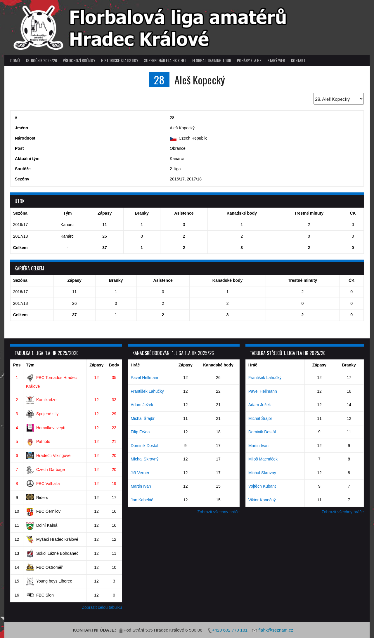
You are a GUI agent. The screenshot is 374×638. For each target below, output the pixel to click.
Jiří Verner (140, 472)
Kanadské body (218, 365)
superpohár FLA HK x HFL (165, 60)
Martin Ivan (141, 486)
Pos (17, 365)
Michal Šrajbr (143, 418)
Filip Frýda (140, 432)
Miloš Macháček (263, 459)
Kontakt (298, 60)
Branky (349, 365)
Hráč (135, 365)
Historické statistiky (119, 60)
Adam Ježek (142, 404)
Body (114, 365)
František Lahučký (147, 391)
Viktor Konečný (262, 500)
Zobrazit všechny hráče (218, 512)
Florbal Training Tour (211, 60)
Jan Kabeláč (142, 500)
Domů (15, 60)
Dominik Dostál (144, 445)
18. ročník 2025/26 (41, 60)
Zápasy (96, 365)
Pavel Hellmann (145, 377)
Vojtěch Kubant (262, 486)
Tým (30, 365)
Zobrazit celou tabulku (102, 607)
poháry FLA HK (249, 60)
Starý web (276, 60)
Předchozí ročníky (79, 60)
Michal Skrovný (144, 459)
